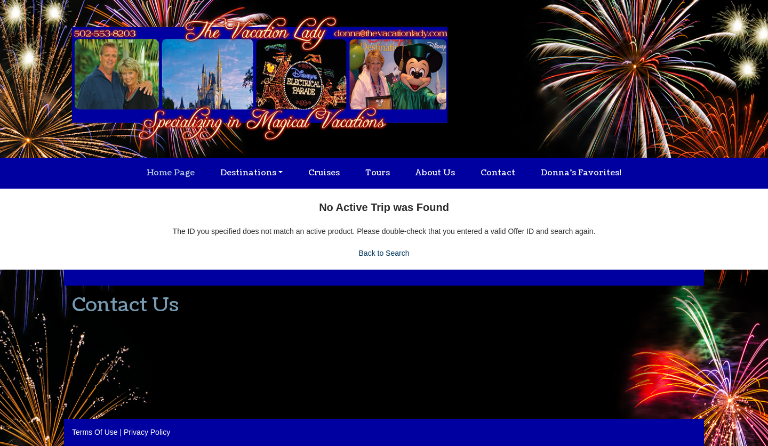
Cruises (324, 173)
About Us (435, 173)
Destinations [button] (248, 173)
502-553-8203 (95, 326)
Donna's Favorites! (581, 173)
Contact (498, 173)
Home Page (171, 173)
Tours (377, 173)
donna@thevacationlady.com (120, 346)
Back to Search (384, 253)
